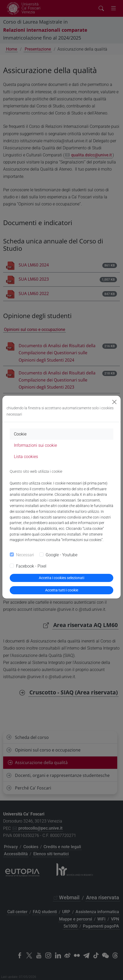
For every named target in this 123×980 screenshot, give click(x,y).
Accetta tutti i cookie (61, 590)
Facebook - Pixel (31, 566)
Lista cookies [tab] (26, 456)
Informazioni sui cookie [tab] (35, 445)
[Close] (114, 402)
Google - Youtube (61, 554)
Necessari (25, 554)
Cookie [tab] (20, 434)
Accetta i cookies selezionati (61, 578)
